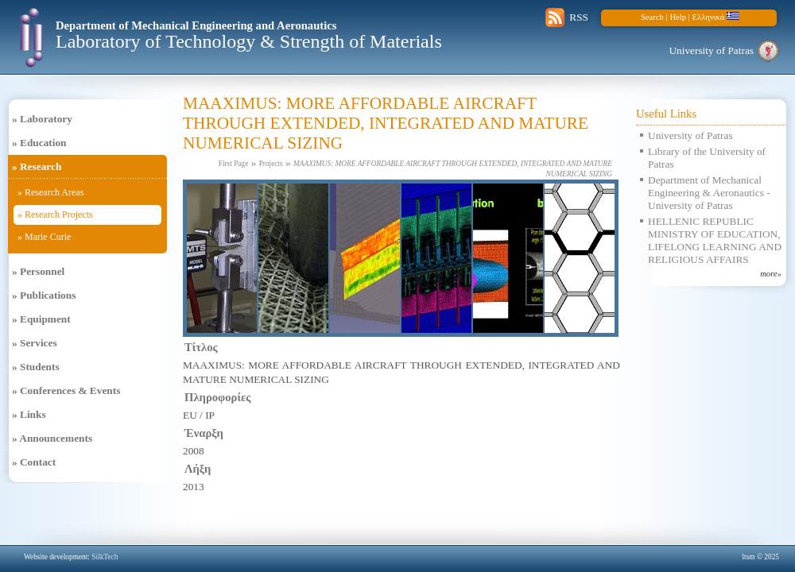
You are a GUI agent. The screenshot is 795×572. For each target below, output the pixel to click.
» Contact (34, 462)
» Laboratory (42, 119)
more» (770, 273)
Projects (271, 164)
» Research (36, 166)
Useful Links (666, 113)
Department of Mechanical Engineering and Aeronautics (196, 25)
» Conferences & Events (66, 390)
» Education (39, 143)
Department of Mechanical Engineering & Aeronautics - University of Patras (709, 192)
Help (677, 17)
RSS (578, 17)
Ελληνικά (716, 17)
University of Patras (711, 50)
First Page (234, 164)
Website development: (71, 557)
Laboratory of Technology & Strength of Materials (249, 41)
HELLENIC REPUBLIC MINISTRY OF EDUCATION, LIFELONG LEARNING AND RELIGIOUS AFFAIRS (714, 240)
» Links (29, 414)
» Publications (44, 295)
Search (652, 17)
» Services (34, 343)
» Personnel (38, 271)
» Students (36, 367)
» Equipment (41, 319)
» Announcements (52, 438)
